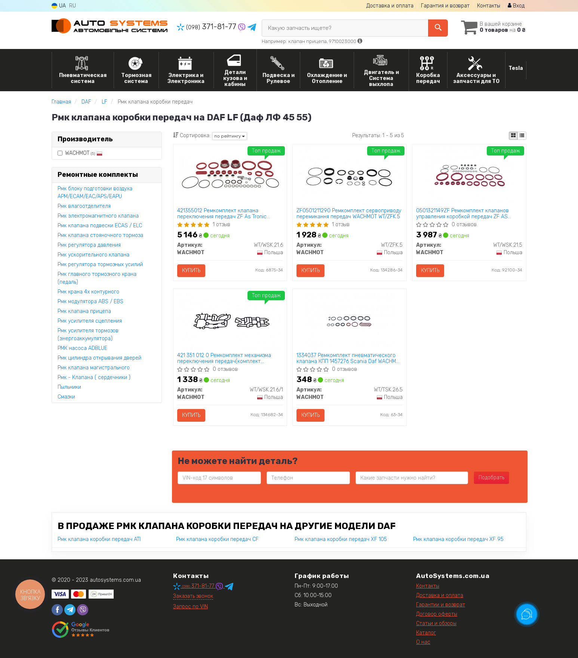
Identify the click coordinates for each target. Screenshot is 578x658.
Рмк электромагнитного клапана (98, 216)
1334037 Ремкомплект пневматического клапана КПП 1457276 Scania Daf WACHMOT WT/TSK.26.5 (349, 358)
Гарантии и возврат (440, 605)
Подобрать (491, 477)
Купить (191, 270)
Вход (516, 6)
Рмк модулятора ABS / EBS (90, 301)
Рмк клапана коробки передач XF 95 (458, 539)
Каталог (426, 633)
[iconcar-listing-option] (521, 136)
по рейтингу (229, 136)
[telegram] (70, 609)
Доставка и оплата (389, 6)
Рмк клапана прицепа (84, 311)
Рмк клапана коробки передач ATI (99, 539)
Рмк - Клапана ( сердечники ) (94, 377)
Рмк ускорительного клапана (93, 255)
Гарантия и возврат (445, 6)
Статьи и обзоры (436, 623)
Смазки (66, 397)
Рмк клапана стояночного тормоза (100, 235)
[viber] (82, 609)
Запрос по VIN (190, 606)
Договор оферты (436, 614)
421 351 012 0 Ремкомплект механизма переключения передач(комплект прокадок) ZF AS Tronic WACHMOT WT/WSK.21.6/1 (224, 358)
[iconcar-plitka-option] (513, 136)
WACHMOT (80, 153)
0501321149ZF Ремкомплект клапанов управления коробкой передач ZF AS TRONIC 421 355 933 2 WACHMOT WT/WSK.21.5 (462, 213)
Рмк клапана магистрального (94, 368)
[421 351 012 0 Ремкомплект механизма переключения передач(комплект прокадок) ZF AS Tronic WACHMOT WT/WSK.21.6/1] (230, 321)
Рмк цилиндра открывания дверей (99, 358)
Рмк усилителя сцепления (90, 321)
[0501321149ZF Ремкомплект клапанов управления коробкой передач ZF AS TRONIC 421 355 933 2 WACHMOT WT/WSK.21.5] (469, 176)
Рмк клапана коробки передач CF (217, 539)
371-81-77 (207, 26)
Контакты (488, 6)
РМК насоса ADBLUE (82, 348)
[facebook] (57, 609)
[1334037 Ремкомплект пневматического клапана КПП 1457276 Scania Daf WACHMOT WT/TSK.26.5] (349, 321)
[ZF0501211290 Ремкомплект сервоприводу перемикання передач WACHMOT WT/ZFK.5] (349, 176)
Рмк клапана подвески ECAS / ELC (100, 225)
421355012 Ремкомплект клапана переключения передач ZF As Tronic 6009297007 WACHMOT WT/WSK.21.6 (222, 213)
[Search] (438, 28)
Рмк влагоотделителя (84, 206)
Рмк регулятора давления (89, 245)
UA (59, 6)
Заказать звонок (193, 596)
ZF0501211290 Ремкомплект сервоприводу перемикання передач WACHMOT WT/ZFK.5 (348, 213)
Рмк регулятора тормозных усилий (100, 264)
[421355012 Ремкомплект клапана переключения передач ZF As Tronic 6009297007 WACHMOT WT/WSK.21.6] (230, 173)
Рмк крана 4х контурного (88, 292)
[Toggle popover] (527, 614)
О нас (423, 642)
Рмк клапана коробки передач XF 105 (341, 539)
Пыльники (69, 387)
